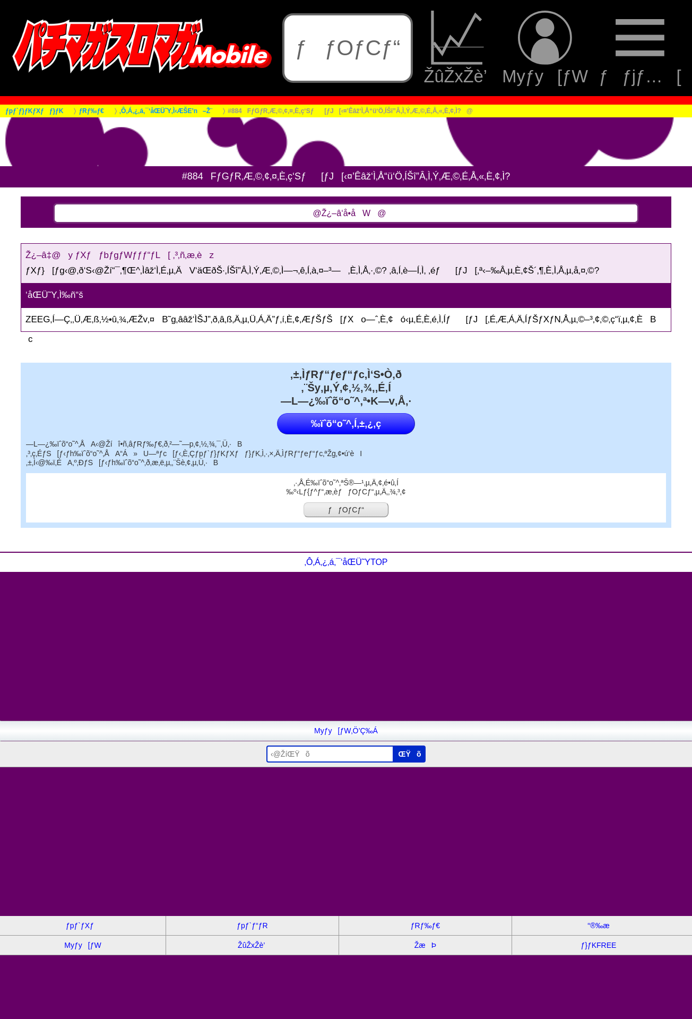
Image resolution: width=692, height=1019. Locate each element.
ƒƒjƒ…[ (640, 48)
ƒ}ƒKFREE (598, 945)
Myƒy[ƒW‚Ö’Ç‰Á (346, 730)
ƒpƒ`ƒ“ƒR (252, 925)
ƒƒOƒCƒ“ (347, 48)
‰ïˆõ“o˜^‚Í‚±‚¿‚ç (346, 423)
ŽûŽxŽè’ (457, 48)
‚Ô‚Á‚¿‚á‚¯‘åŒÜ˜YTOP (345, 562)
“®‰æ (598, 925)
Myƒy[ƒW (545, 48)
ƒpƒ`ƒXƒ (83, 925)
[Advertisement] (318, 646)
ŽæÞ (425, 945)
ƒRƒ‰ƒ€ (425, 925)
